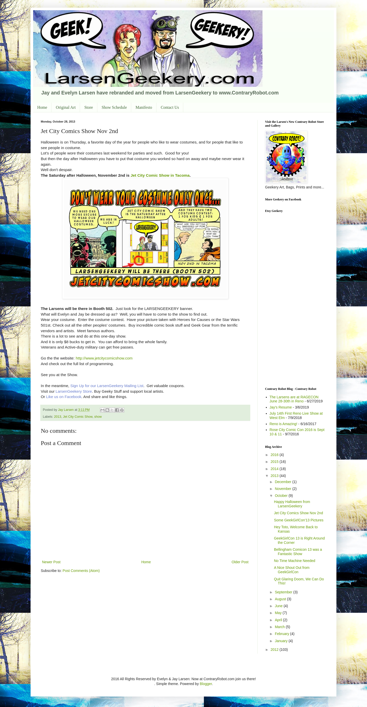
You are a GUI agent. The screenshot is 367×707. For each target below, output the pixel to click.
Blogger (206, 684)
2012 (275, 650)
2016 (275, 455)
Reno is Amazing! (283, 424)
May (278, 613)
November (283, 489)
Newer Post (51, 562)
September (284, 592)
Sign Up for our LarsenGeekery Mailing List (106, 386)
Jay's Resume (281, 407)
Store (88, 107)
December (283, 482)
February (282, 634)
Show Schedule (114, 107)
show (98, 416)
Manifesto (144, 107)
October (282, 496)
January (282, 641)
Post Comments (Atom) (81, 571)
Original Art (66, 107)
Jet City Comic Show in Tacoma (159, 175)
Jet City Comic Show (77, 416)
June (279, 606)
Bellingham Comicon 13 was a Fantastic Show (298, 551)
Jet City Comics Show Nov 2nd (298, 513)
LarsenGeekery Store (74, 391)
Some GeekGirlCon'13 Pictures (298, 520)
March (280, 627)
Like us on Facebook (63, 396)
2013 (57, 416)
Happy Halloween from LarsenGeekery (292, 504)
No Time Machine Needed (294, 561)
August (281, 599)
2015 (275, 462)
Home (42, 107)
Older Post (240, 562)
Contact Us (170, 107)
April (279, 620)
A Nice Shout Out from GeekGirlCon (291, 570)
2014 (275, 469)
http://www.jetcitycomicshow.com (104, 358)
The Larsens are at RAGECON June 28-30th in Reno (294, 399)
